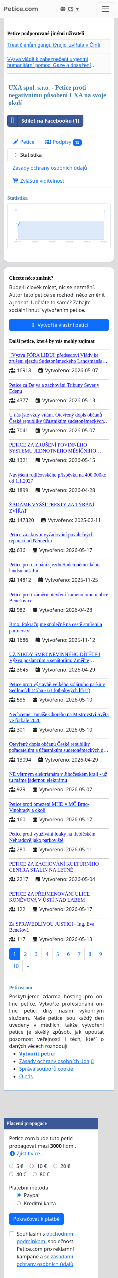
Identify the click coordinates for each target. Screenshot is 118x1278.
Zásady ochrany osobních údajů (50, 167)
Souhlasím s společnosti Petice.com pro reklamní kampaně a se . (46, 1249)
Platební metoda (28, 1187)
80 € (45, 1174)
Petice (23, 141)
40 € (21, 1174)
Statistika (27, 154)
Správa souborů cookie (46, 1068)
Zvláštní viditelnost (38, 180)
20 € (65, 1166)
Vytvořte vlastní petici (59, 324)
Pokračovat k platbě (36, 1218)
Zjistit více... (26, 1153)
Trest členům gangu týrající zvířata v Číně (53, 45)
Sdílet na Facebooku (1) (43, 120)
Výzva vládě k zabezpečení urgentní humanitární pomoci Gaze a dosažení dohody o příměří (49, 65)
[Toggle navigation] (105, 9)
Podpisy (63, 142)
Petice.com (21, 8)
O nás (26, 1076)
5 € (19, 1166)
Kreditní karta (40, 1203)
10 (16, 966)
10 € (42, 1166)
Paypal (32, 1195)
